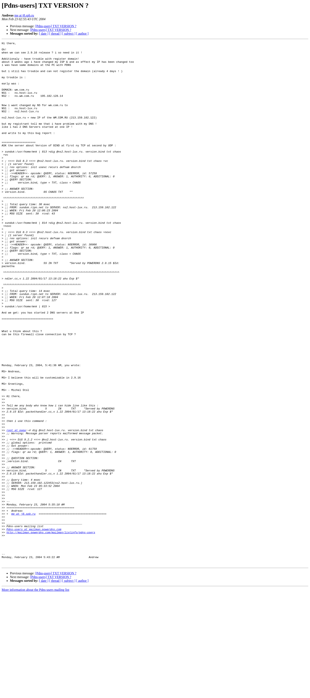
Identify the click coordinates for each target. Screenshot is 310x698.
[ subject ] (68, 33)
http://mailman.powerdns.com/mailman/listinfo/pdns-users (50, 631)
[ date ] (43, 33)
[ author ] (82, 33)
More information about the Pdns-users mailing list (35, 694)
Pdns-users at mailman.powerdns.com (33, 627)
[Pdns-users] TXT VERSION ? (55, 26)
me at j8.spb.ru (24, 15)
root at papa (16, 508)
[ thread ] (55, 33)
